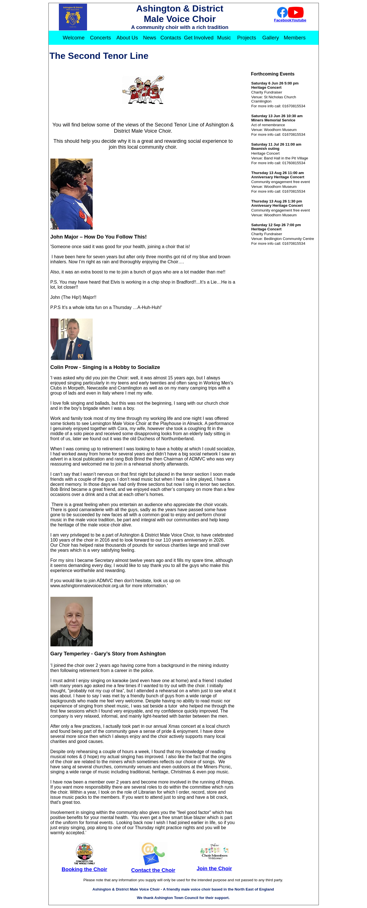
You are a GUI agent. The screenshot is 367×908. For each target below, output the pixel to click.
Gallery (270, 38)
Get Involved (198, 38)
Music (224, 38)
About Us (127, 38)
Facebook (283, 20)
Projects (246, 38)
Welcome (73, 38)
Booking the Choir (84, 869)
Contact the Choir (153, 870)
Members (295, 38)
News (149, 38)
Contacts (170, 38)
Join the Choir (214, 868)
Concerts (100, 38)
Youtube (299, 20)
